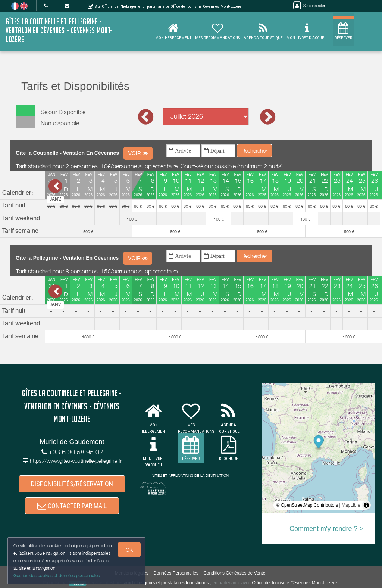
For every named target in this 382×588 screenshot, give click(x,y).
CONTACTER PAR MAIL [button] (72, 506)
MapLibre (351, 505)
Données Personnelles (175, 573)
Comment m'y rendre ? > (326, 528)
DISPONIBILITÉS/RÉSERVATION (72, 484)
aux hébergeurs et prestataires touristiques (166, 582)
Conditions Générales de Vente (234, 573)
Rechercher (254, 150)
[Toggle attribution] (366, 505)
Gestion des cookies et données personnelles (56, 575)
